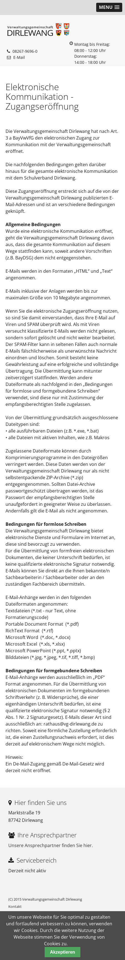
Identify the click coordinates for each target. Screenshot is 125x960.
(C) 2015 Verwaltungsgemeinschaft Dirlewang (45, 899)
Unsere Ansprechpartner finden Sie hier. (50, 845)
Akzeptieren (62, 952)
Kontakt (15, 906)
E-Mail (19, 57)
